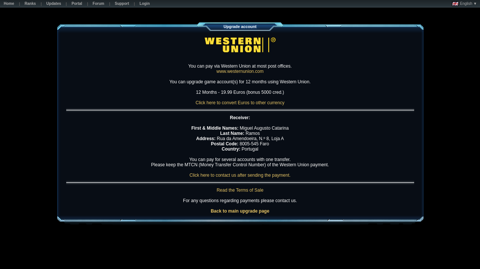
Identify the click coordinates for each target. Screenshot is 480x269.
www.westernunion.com (239, 71)
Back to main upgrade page (240, 211)
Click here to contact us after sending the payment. (239, 175)
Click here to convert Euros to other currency (240, 102)
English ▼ (464, 3)
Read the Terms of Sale (240, 190)
